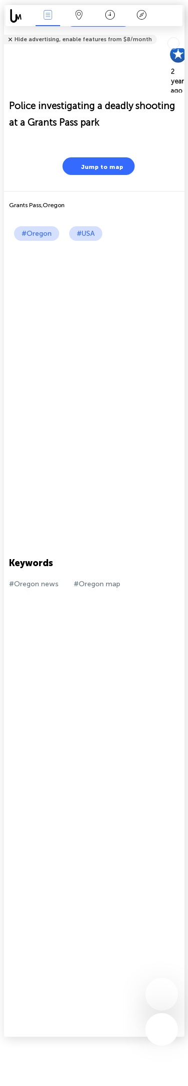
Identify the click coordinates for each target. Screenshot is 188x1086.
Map (79, 16)
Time (110, 16)
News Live (48, 16)
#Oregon (37, 233)
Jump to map (95, 166)
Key (141, 16)
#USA (86, 233)
